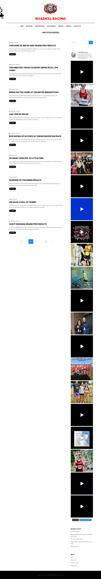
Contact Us (77, 26)
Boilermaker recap (75, 546)
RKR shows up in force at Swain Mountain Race (35, 136)
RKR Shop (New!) (40, 26)
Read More (12, 54)
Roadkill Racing (50, 18)
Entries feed (73, 560)
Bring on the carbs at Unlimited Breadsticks (34, 92)
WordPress (61, 575)
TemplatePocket (50, 575)
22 (46, 241)
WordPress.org (74, 565)
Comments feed (74, 562)
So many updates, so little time (26, 158)
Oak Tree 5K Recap (19, 114)
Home (21, 26)
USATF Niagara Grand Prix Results (28, 224)
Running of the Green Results (25, 180)
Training (68, 26)
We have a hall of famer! (22, 202)
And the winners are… (75, 531)
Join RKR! (60, 26)
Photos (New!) (51, 26)
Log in (72, 557)
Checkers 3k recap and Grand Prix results (32, 45)
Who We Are (29, 26)
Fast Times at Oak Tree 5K (77, 539)
